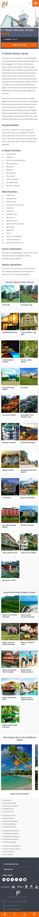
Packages (24, 914)
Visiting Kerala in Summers (11, 831)
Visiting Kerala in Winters (10, 833)
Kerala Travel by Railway (10, 821)
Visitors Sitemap (8, 854)
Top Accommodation (9, 827)
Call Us (15, 914)
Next (37, 768)
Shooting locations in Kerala (11, 849)
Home (34, 914)
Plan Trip (4, 914)
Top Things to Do (8, 812)
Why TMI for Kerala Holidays (11, 846)
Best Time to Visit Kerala (10, 806)
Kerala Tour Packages (9, 842)
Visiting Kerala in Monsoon (11, 836)
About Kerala (7, 800)
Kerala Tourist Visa (8, 852)
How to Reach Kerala (9, 803)
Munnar (11, 39)
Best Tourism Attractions (10, 839)
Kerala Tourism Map (9, 815)
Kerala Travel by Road (9, 824)
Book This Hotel (19, 45)
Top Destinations (8, 809)
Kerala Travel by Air (9, 818)
